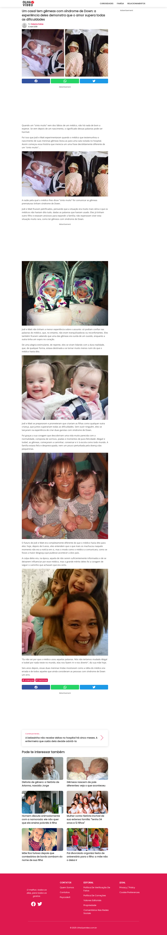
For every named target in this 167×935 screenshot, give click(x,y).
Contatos (65, 892)
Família (120, 3)
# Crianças (28, 680)
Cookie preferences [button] (129, 892)
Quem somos (67, 887)
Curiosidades (106, 3)
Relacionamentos (136, 3)
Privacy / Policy (127, 887)
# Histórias (41, 680)
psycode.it (65, 897)
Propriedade (90, 905)
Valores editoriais (92, 900)
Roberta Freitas (37, 24)
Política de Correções (95, 895)
